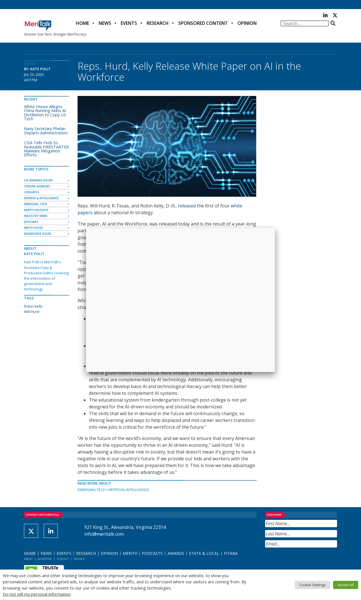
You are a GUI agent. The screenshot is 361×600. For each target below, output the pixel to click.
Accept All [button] (346, 584)
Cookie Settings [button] (312, 584)
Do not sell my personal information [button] (37, 594)
